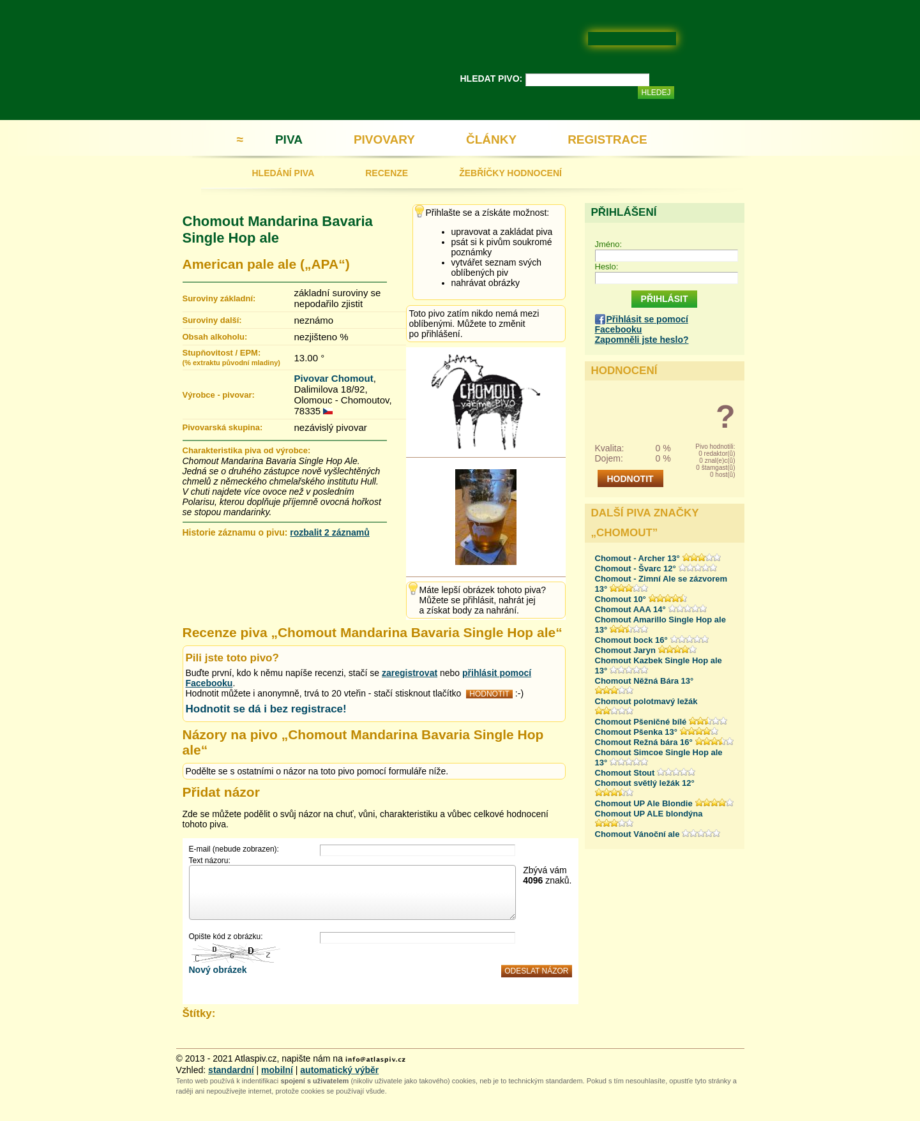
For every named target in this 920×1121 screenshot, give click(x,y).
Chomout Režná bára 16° (644, 742)
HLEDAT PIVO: (491, 78)
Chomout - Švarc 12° (635, 568)
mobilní (277, 1070)
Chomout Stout (625, 773)
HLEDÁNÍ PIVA (283, 173)
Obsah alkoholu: (215, 337)
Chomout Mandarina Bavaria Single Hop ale (278, 229)
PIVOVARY (384, 139)
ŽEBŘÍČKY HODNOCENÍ (510, 173)
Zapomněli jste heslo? (642, 340)
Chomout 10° (620, 599)
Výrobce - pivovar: (219, 395)
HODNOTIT (489, 693)
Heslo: (607, 266)
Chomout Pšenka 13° (636, 732)
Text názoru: (209, 860)
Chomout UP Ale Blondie (644, 803)
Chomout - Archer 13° (637, 558)
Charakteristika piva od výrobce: (247, 450)
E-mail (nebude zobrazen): (234, 849)
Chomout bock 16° (631, 640)
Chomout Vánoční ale (637, 834)
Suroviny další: (212, 320)
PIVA (289, 139)
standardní (231, 1070)
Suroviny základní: (219, 298)
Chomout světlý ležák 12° (645, 783)
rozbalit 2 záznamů (329, 532)
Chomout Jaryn (625, 650)
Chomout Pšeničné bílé (641, 721)
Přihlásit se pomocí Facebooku (641, 324)
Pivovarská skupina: (223, 427)
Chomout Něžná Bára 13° (644, 681)
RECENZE (386, 173)
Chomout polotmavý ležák (646, 701)
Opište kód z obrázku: (226, 936)
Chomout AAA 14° (630, 609)
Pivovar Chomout (333, 378)
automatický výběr (339, 1070)
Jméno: (608, 244)
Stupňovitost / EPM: (231, 357)
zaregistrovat (409, 673)
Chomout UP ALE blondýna (649, 813)
